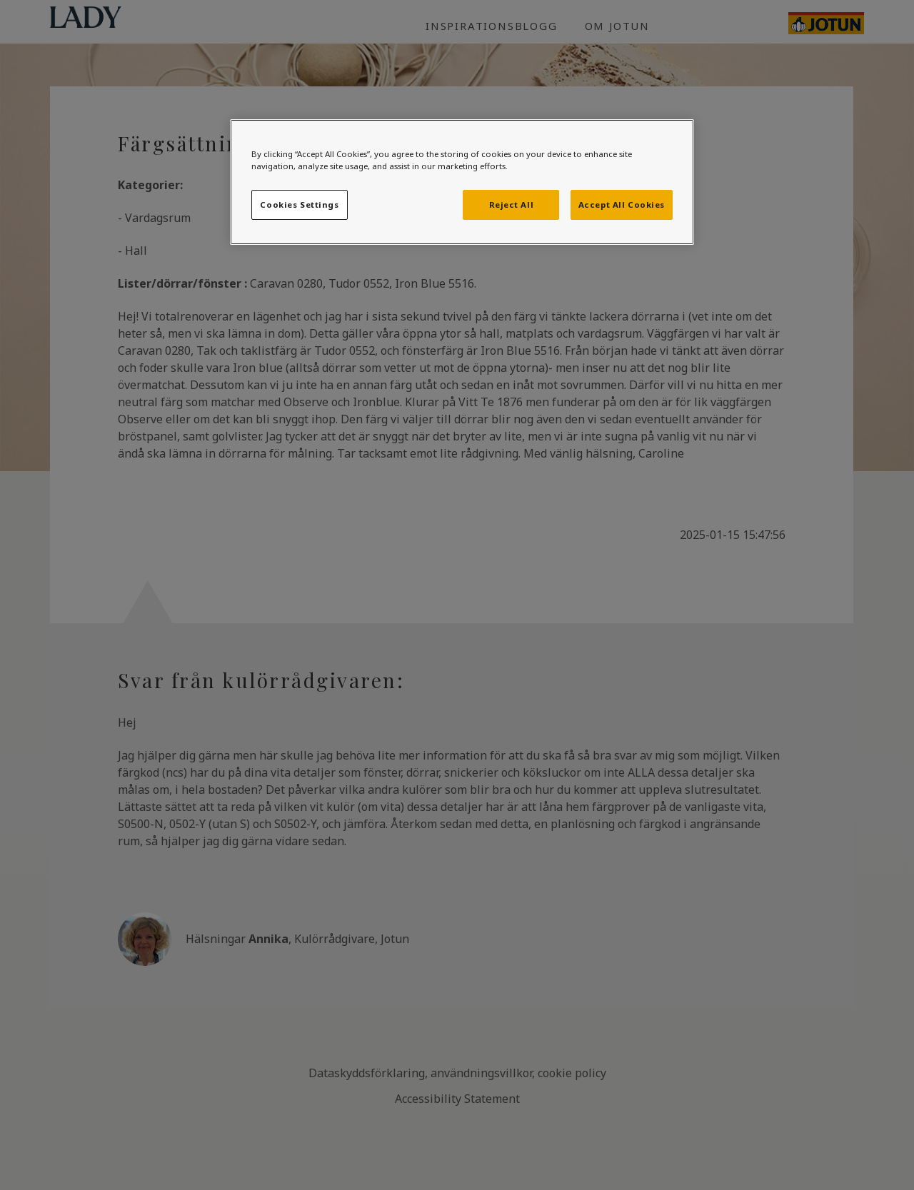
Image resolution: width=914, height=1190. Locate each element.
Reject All (511, 204)
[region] (462, 182)
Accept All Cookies (621, 204)
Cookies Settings (299, 204)
